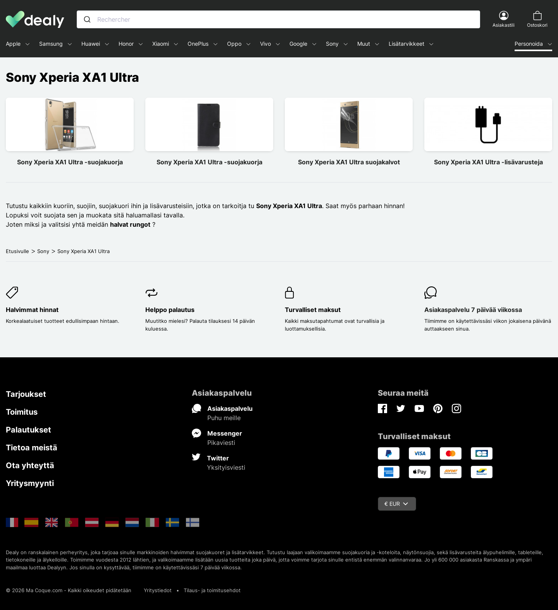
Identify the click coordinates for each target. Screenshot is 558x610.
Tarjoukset (26, 394)
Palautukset (28, 429)
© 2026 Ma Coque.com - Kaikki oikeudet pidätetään (68, 590)
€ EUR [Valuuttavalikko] (396, 503)
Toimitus (22, 412)
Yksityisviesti (226, 467)
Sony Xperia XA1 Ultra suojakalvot (349, 162)
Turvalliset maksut (313, 310)
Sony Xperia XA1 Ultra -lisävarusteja (488, 162)
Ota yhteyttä (30, 465)
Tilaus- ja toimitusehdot (212, 590)
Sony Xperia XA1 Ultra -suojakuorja (70, 162)
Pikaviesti (221, 442)
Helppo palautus (170, 310)
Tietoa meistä (31, 447)
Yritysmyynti (30, 483)
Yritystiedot (158, 590)
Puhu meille (224, 418)
